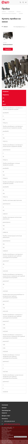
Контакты (5, 418)
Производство (6, 410)
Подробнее (8, 49)
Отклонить (23, 437)
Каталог (4, 407)
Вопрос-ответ (6, 415)
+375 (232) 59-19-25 (9, 421)
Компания (5, 405)
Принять (17, 437)
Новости (4, 413)
